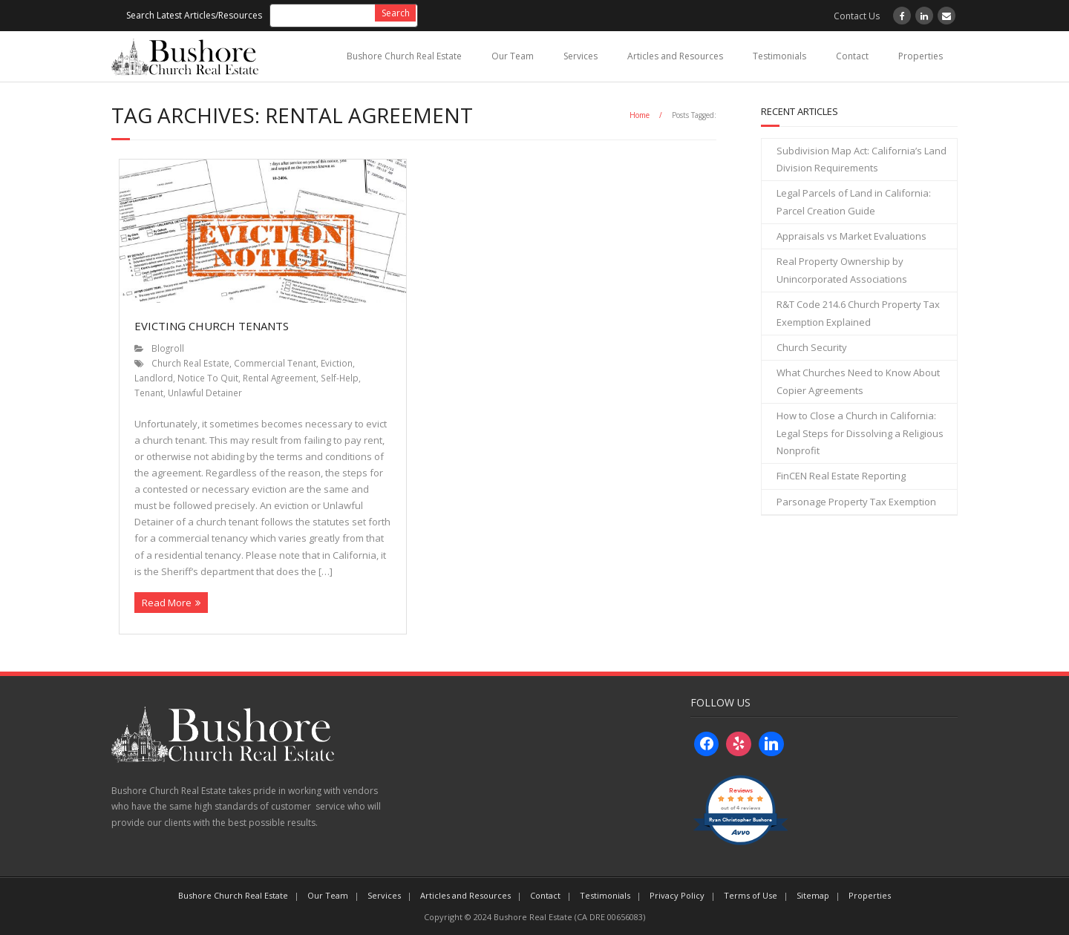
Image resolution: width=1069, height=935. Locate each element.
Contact (852, 56)
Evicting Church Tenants (211, 325)
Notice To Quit (207, 378)
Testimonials (779, 56)
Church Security (812, 347)
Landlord (153, 378)
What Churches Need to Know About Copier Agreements (858, 381)
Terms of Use (750, 895)
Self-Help (340, 378)
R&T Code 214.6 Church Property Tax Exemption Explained (858, 313)
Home (640, 115)
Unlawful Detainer (205, 392)
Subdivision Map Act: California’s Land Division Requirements (862, 159)
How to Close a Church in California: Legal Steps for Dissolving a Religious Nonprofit (860, 433)
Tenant (148, 392)
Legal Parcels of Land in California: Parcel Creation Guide (854, 201)
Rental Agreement (279, 378)
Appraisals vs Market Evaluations (851, 236)
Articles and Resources (675, 56)
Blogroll (167, 348)
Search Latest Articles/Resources (194, 15)
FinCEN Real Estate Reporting (841, 475)
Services (580, 56)
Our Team (512, 56)
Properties (920, 56)
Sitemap (813, 895)
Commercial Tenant (275, 363)
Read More (167, 602)
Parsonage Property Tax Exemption (856, 501)
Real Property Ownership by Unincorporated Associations (842, 270)
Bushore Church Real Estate (404, 56)
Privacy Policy (677, 895)
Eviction (337, 363)
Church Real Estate (190, 363)
